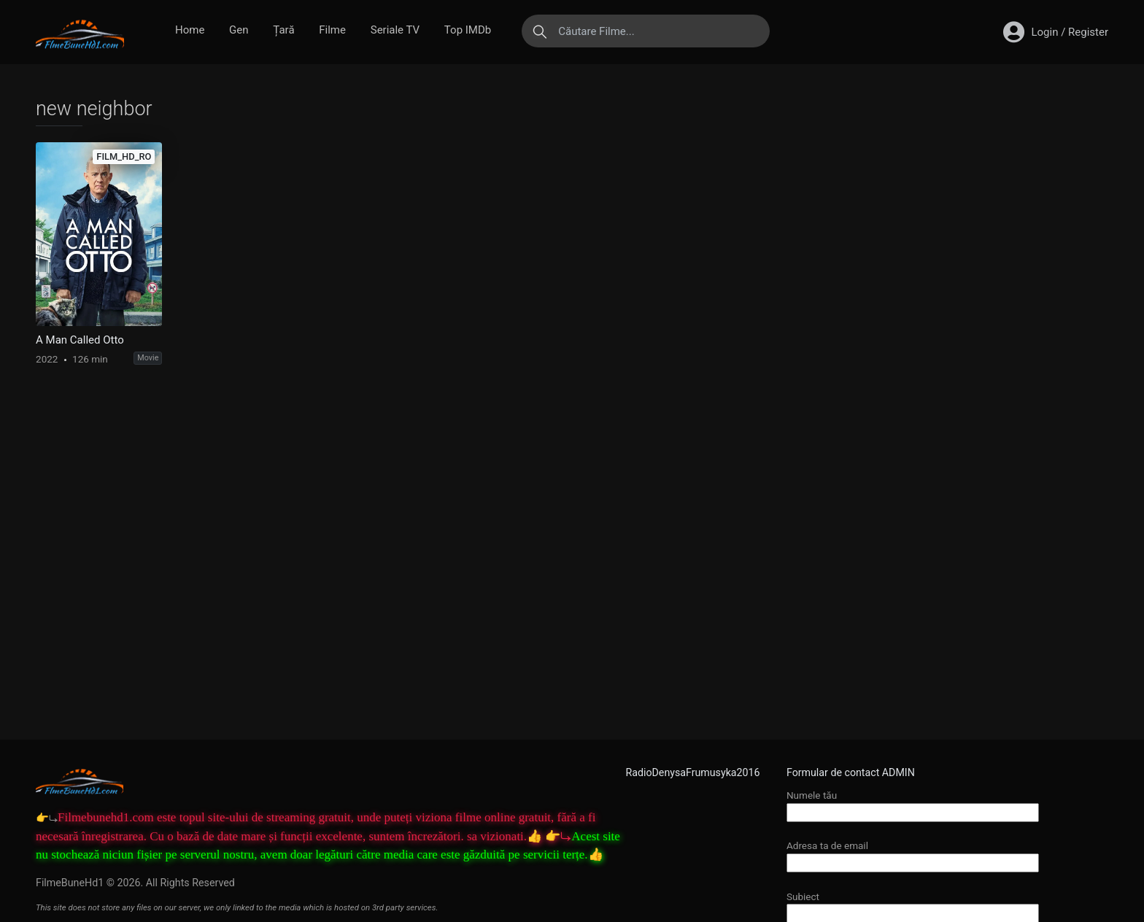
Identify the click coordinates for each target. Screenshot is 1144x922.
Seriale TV (395, 29)
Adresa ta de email (912, 854)
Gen (238, 29)
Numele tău (912, 803)
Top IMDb (467, 29)
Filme (332, 29)
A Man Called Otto (80, 339)
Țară (283, 29)
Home (189, 29)
